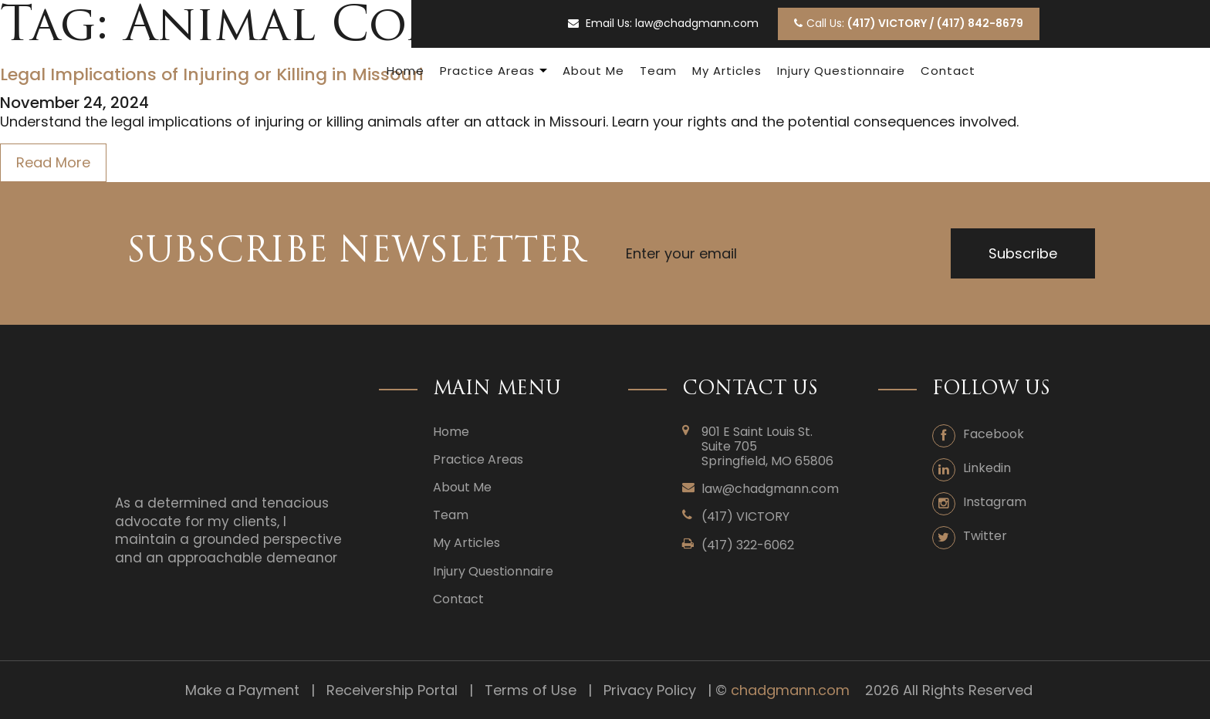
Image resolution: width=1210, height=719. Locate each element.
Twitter (985, 535)
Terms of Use (530, 690)
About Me (593, 70)
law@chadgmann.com (697, 23)
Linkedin (987, 468)
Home (405, 70)
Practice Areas (487, 70)
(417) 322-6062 (747, 545)
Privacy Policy (649, 690)
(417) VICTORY (745, 516)
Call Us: (908, 23)
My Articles (727, 70)
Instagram (994, 502)
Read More (53, 162)
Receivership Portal (392, 690)
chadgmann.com (790, 690)
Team (658, 70)
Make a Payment (242, 690)
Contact (948, 70)
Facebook (993, 434)
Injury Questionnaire (841, 70)
